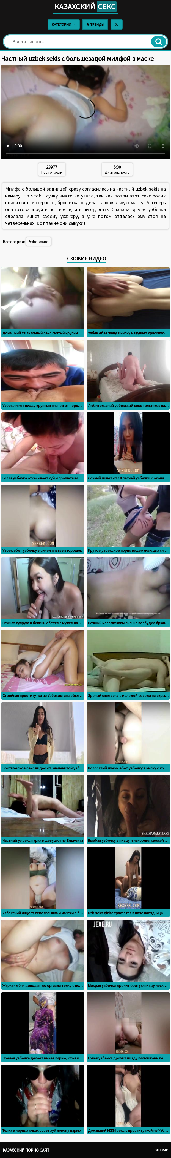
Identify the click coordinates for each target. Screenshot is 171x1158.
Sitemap (161, 1150)
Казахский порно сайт (26, 1150)
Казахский (85, 6)
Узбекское (38, 241)
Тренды (95, 24)
